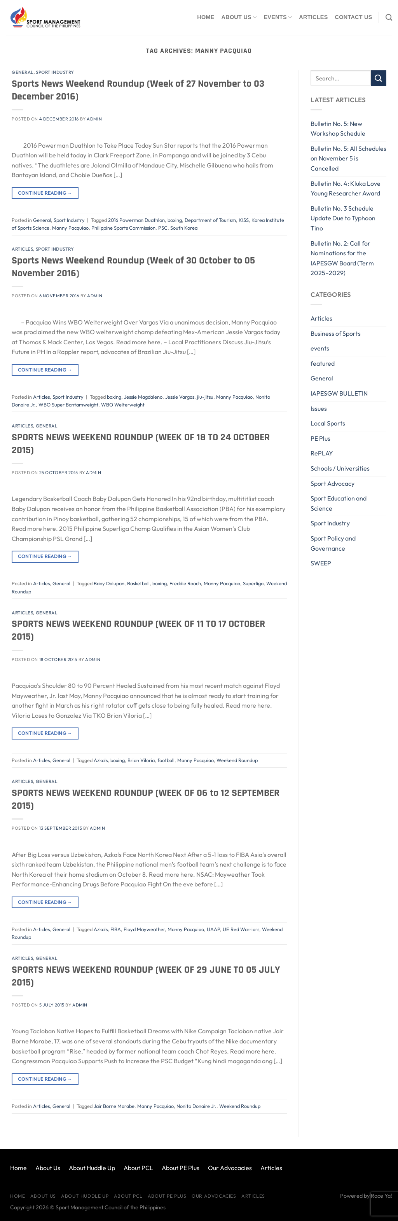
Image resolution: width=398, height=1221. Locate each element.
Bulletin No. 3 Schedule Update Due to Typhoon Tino (343, 218)
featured (323, 363)
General (22, 72)
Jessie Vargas (179, 397)
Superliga (253, 583)
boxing (175, 220)
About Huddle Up (92, 1168)
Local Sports (328, 423)
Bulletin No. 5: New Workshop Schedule (338, 129)
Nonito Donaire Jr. (196, 1106)
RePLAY (322, 453)
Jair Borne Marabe (114, 1106)
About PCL (138, 1168)
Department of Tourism (210, 220)
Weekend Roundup (237, 760)
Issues (319, 408)
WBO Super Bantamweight (68, 404)
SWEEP (321, 563)
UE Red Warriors (241, 929)
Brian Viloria (141, 760)
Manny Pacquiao (70, 228)
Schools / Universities (340, 468)
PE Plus (320, 438)
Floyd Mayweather (144, 929)
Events (278, 17)
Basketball (138, 583)
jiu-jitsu (205, 397)
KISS (244, 220)
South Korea (183, 228)
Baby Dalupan (109, 583)
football (166, 760)
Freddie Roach (185, 583)
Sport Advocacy (332, 483)
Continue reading (45, 193)
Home (205, 17)
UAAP (213, 929)
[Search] (389, 18)
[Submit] (378, 77)
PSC (163, 228)
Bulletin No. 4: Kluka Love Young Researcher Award (346, 188)
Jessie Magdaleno (143, 397)
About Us (239, 17)
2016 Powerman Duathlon (136, 220)
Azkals (101, 760)
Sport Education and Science (339, 503)
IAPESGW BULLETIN (339, 393)
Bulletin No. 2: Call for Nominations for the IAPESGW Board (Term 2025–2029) (342, 258)
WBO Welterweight (123, 404)
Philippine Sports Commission (123, 228)
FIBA (115, 929)
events (320, 348)
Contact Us (353, 17)
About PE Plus (180, 1168)
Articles (313, 17)
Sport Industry (55, 72)
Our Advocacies (230, 1168)
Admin (94, 119)
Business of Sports (336, 333)
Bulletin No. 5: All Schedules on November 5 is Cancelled (348, 158)
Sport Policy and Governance (333, 543)
